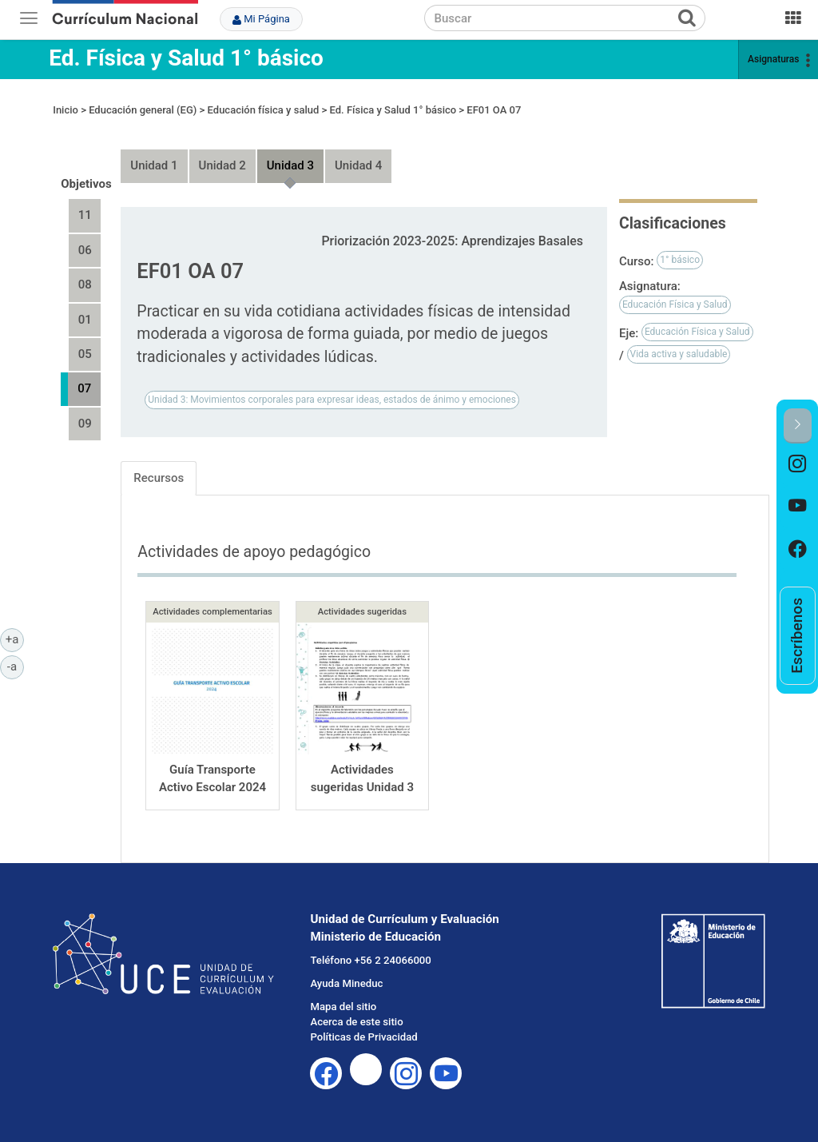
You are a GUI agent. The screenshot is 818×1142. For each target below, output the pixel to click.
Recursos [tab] (158, 478)
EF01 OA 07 (494, 110)
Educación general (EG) (143, 110)
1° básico (680, 259)
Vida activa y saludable (679, 354)
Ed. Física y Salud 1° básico (186, 58)
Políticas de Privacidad (363, 1037)
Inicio (65, 110)
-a (15, 666)
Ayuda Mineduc (346, 983)
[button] (798, 425)
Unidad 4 (358, 165)
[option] (798, 465)
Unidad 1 (153, 165)
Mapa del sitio (343, 1007)
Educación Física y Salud (675, 304)
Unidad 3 (290, 165)
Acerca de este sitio (356, 1022)
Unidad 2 (222, 165)
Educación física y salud (264, 110)
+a (15, 639)
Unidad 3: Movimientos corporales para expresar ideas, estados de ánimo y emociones (332, 399)
